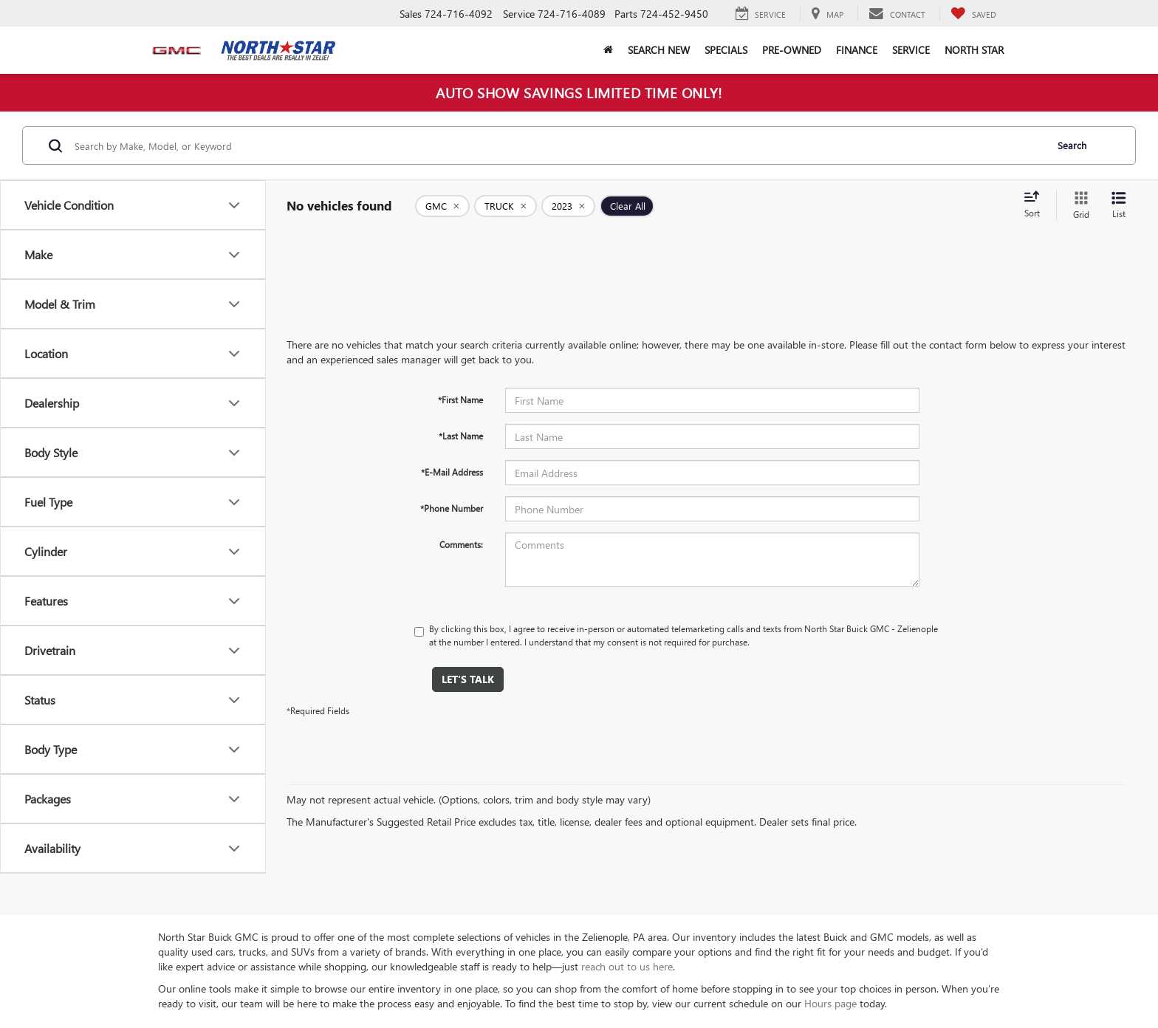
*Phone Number (451, 508)
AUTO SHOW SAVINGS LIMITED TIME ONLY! (579, 92)
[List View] (1118, 206)
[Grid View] (1078, 206)
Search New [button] (659, 50)
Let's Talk (468, 679)
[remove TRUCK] (505, 206)
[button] (608, 50)
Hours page (830, 1003)
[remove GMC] (442, 206)
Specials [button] (726, 50)
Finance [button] (856, 50)
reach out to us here (627, 966)
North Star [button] (974, 50)
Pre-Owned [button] (791, 50)
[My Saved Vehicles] (973, 14)
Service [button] (911, 50)
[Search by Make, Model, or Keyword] (558, 145)
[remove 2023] (568, 206)
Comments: (461, 544)
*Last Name (461, 436)
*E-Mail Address (452, 472)
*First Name (460, 399)
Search (1072, 145)
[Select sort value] (1036, 205)
